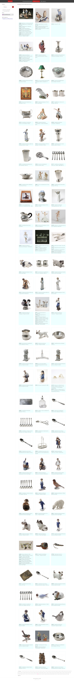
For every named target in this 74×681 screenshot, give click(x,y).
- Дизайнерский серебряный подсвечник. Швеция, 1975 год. (57, 55)
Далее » (19, 675)
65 (68, 672)
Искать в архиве (7, 9)
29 (64, 671)
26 (59, 671)
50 (44, 672)
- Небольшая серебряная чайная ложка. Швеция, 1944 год (57, 411)
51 (45, 672)
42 (31, 672)
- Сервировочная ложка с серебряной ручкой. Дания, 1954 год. (42, 584)
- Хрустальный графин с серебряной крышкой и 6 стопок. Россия (41, 364)
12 (36, 671)
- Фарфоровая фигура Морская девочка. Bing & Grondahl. (26, 364)
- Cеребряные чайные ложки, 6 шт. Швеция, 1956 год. (26, 494)
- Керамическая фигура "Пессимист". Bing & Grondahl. (40, 555)
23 (54, 671)
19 (48, 671)
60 (60, 672)
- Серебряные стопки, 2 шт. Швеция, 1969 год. (57, 102)
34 (18, 672)
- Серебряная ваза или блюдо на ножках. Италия (26, 81)
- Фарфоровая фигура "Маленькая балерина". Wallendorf (25, 246)
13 (38, 671)
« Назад (19, 671)
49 (42, 672)
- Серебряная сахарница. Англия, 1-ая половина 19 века (25, 123)
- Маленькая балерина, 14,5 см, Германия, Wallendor (42, 226)
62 (63, 672)
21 (51, 671)
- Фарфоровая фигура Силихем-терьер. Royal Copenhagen (58, 272)
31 (67, 671)
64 (66, 672)
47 (39, 672)
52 (47, 672)
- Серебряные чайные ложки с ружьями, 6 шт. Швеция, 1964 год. (26, 431)
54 (50, 672)
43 (32, 672)
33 (70, 671)
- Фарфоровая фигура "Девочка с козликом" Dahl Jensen (41, 473)
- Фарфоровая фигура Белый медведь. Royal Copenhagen (57, 514)
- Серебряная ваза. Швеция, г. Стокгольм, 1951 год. (26, 185)
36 (21, 672)
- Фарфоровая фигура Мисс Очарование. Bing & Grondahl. (57, 473)
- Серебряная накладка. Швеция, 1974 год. (24, 411)
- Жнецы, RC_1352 (55, 24)
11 (35, 671)
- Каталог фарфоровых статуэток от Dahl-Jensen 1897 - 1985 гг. (26, 205)
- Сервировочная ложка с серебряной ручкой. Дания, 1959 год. (58, 431)
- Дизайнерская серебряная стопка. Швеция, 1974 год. (25, 344)
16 (43, 671)
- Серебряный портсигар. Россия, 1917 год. (25, 584)
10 (33, 671)
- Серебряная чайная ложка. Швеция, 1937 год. (25, 668)
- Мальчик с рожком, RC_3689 (41, 385)
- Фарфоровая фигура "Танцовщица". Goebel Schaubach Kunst (41, 123)
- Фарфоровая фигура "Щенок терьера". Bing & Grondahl (26, 534)
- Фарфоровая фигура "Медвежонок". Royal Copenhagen (41, 668)
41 (29, 672)
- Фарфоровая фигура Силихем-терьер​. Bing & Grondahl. (58, 584)
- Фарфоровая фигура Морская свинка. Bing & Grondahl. (58, 605)
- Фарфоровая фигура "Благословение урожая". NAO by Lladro (41, 56)
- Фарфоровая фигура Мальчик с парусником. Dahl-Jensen (26, 293)
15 (41, 671)
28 (62, 671)
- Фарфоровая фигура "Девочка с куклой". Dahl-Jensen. (57, 452)
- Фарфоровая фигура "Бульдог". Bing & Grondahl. (40, 344)
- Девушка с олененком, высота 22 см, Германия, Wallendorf (58, 226)
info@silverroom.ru (36, 1)
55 (52, 672)
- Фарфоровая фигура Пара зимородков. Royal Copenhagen (25, 473)
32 (69, 671)
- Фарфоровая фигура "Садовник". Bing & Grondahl (40, 494)
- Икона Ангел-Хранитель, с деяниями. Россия (25, 102)
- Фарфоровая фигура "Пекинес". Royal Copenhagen (40, 534)
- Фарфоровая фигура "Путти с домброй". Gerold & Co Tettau (42, 144)
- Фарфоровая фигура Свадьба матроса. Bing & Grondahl (26, 386)
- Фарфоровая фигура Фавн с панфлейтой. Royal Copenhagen (25, 514)
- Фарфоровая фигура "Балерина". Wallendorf (56, 123)
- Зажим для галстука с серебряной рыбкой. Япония (56, 555)
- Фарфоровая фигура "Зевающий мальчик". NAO (56, 205)
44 (34, 672)
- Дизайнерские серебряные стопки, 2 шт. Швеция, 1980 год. (41, 272)
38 (24, 672)
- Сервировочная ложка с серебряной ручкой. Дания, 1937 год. (25, 452)
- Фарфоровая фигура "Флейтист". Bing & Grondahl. (56, 313)
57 (55, 672)
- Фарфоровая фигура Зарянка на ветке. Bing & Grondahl (26, 645)
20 (49, 671)
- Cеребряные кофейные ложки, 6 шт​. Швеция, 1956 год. (25, 605)
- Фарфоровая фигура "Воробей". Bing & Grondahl (56, 625)
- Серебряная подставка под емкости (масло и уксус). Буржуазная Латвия (42, 452)
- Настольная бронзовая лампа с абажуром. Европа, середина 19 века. (42, 81)
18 (46, 671)
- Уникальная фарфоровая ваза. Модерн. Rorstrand (57, 81)
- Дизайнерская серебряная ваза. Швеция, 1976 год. (57, 645)
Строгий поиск (6, 11)
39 (26, 672)
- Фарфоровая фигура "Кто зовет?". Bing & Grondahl (41, 514)
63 (65, 672)
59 (58, 672)
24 (56, 671)
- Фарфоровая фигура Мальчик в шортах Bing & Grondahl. (58, 534)
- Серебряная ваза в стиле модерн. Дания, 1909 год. (57, 144)
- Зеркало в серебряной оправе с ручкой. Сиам (41, 165)
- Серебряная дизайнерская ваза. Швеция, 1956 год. (25, 165)
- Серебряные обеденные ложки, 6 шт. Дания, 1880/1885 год (57, 165)
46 (37, 672)
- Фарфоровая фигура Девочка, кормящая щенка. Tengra (26, 144)
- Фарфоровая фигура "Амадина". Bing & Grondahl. (24, 313)
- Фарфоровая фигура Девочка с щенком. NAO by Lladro (42, 293)
